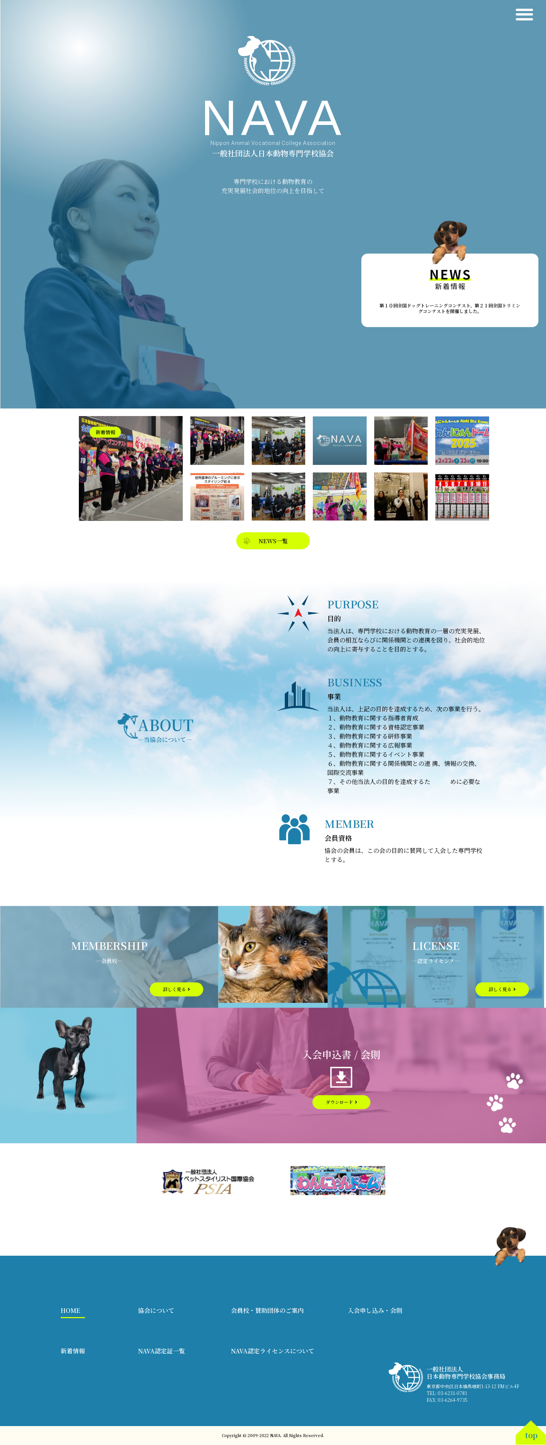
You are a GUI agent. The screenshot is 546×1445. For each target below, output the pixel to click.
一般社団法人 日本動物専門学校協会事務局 (466, 1373)
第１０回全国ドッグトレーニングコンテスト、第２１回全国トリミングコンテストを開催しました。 (450, 308)
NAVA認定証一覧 (161, 1351)
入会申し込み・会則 (375, 1310)
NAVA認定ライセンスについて (272, 1351)
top (531, 1434)
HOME (70, 1310)
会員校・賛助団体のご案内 (267, 1310)
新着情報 (73, 1351)
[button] (524, 14)
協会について (156, 1310)
